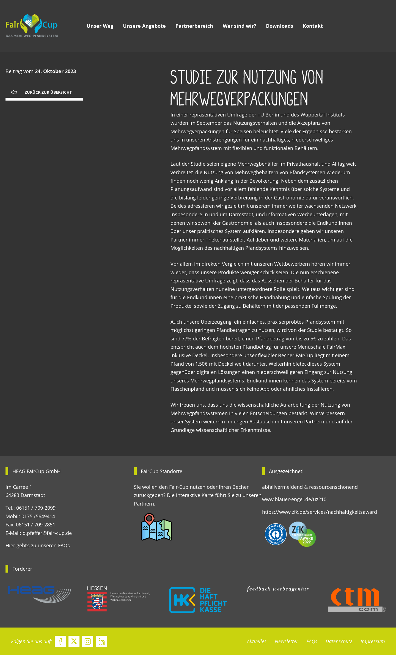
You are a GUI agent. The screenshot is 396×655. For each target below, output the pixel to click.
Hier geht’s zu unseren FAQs (38, 545)
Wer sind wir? (239, 26)
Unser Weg (100, 26)
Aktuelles (256, 641)
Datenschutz (339, 641)
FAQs (311, 641)
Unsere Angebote (144, 26)
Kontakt (313, 26)
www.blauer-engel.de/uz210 (294, 499)
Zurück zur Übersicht (48, 92)
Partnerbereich (194, 26)
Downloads (279, 26)
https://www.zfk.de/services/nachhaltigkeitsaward (319, 512)
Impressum (373, 641)
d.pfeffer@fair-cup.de (47, 533)
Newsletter (286, 641)
